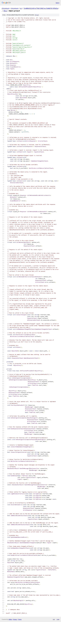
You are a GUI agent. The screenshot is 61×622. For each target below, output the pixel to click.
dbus (5, 11)
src (21, 8)
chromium (5, 8)
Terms (20, 619)
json (58, 619)
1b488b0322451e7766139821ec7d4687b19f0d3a (40, 8)
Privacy (15, 619)
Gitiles (10, 619)
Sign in (57, 3)
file (36, 15)
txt (54, 619)
